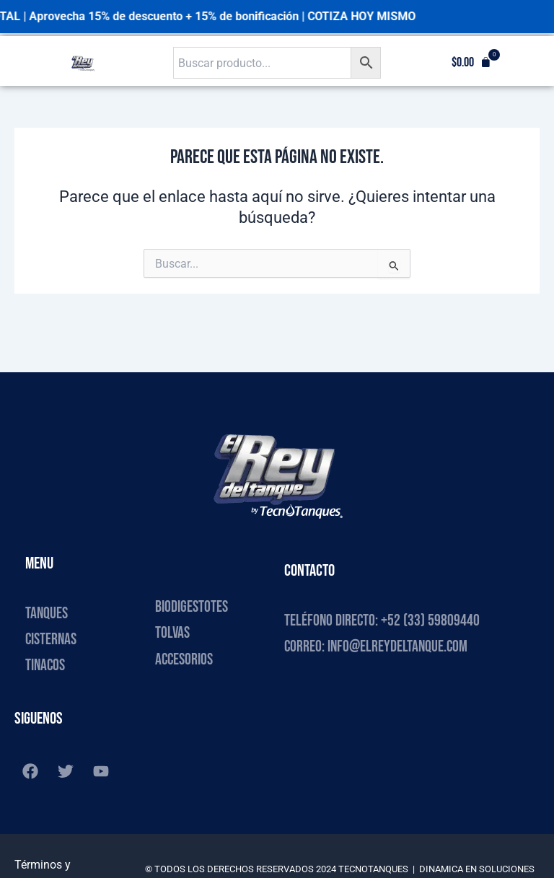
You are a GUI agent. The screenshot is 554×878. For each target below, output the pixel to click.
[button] (471, 63)
